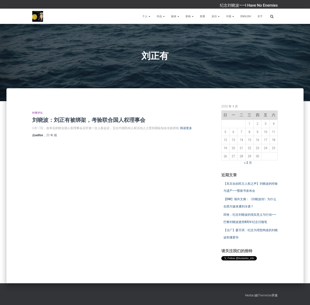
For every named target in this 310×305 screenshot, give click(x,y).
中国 (230, 16)
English (245, 16)
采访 (216, 16)
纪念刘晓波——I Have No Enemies (249, 5)
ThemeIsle (265, 295)
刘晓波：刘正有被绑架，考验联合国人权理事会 (88, 119)
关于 (260, 16)
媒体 (175, 16)
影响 (190, 16)
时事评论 (37, 112)
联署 (202, 16)
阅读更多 (186, 128)
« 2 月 (248, 162)
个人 (146, 16)
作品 (161, 16)
